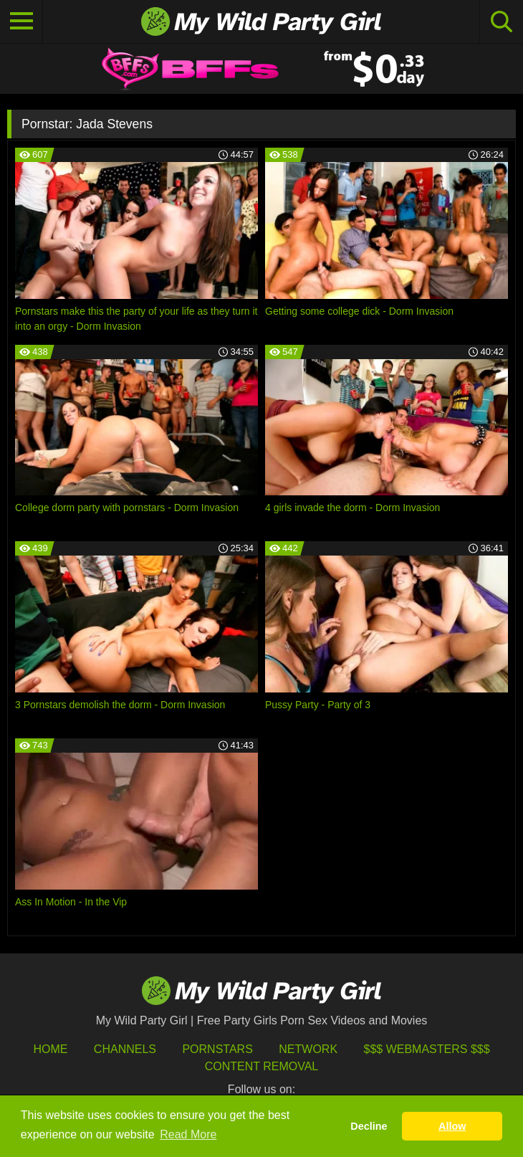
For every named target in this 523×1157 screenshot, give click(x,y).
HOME (50, 1049)
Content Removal (262, 1066)
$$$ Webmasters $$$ (427, 1049)
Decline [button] (368, 1126)
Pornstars (217, 1049)
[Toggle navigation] (21, 21)
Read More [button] (188, 1134)
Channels (125, 1049)
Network (308, 1049)
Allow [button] (452, 1126)
